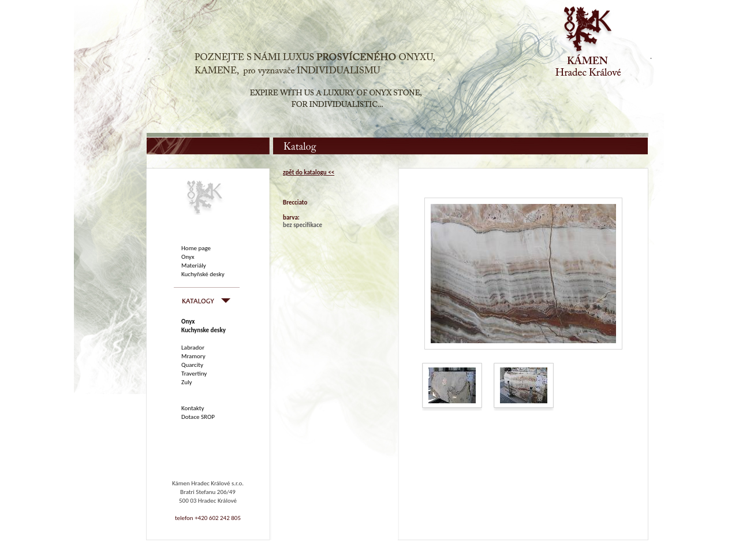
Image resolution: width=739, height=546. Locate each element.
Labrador (192, 347)
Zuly (186, 382)
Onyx (188, 257)
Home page (196, 248)
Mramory (193, 356)
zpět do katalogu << (308, 172)
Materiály (193, 265)
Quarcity (192, 365)
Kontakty (192, 408)
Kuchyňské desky (203, 274)
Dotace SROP (198, 417)
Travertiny (194, 373)
